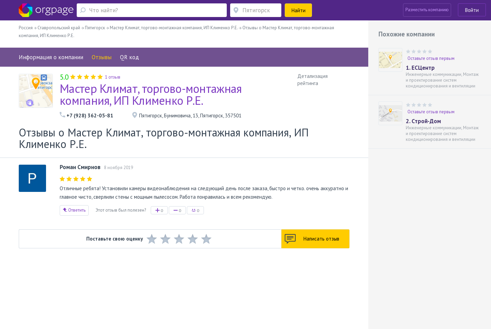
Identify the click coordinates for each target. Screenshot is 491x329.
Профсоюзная (83, 295)
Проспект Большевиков (162, 295)
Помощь (54, 286)
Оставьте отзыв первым (431, 58)
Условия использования (152, 286)
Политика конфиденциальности (210, 286)
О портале (76, 286)
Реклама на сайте (107, 286)
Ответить (74, 210)
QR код (129, 57)
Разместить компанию (427, 10)
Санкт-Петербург (115, 295)
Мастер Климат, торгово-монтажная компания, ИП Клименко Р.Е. (151, 94)
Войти (472, 10)
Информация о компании (51, 57)
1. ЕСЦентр (420, 67)
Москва (53, 295)
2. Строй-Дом (423, 121)
